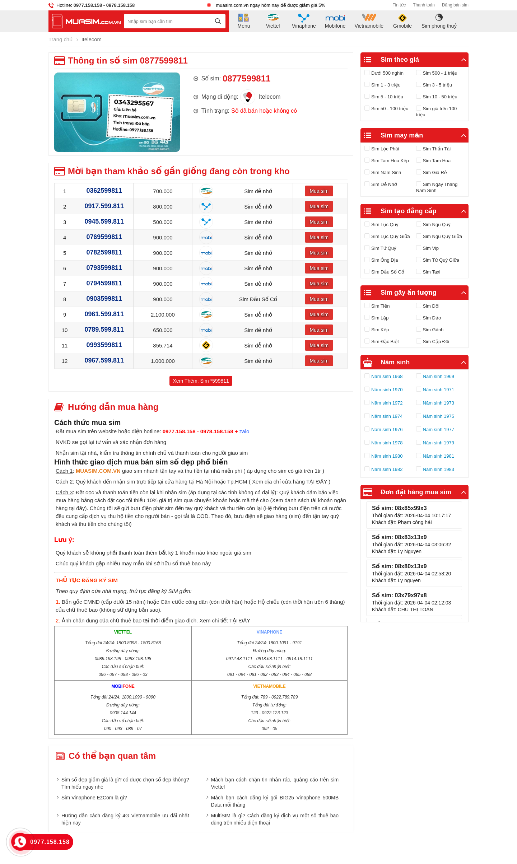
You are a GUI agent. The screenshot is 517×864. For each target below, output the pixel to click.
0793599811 (104, 267)
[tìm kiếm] (217, 21)
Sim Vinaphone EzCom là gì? (94, 797)
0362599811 (104, 190)
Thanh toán (424, 5)
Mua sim (319, 190)
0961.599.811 (104, 314)
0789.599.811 (104, 329)
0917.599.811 (104, 206)
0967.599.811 (104, 360)
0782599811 (104, 252)
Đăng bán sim (455, 5)
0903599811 (104, 298)
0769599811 (104, 236)
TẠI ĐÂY (316, 481)
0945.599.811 (104, 221)
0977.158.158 (88, 5)
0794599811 (104, 283)
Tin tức (399, 5)
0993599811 (104, 345)
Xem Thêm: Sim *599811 (201, 380)
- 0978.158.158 (118, 5)
